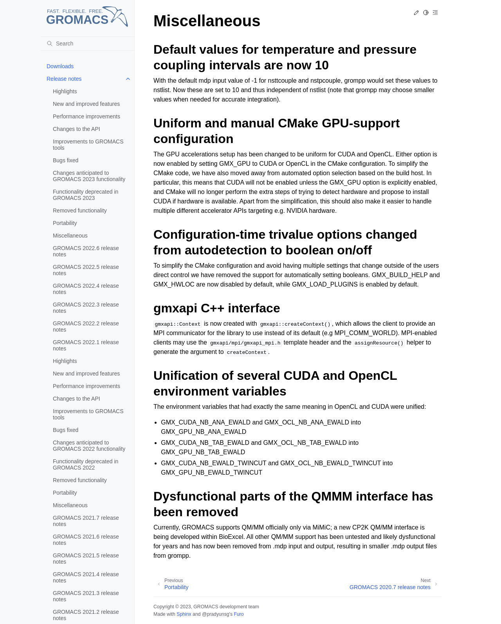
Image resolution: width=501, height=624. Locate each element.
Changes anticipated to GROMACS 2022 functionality (89, 445)
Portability (65, 223)
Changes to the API (76, 129)
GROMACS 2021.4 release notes (86, 577)
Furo (238, 614)
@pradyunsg (215, 614)
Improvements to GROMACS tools (88, 144)
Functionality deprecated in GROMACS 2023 (85, 195)
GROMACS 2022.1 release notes (86, 345)
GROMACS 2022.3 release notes (86, 307)
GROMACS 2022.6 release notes (86, 251)
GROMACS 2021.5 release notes (86, 558)
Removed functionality (80, 210)
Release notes (64, 79)
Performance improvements (86, 116)
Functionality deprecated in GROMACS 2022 (85, 464)
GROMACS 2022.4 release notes (86, 289)
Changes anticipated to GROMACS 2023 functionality (89, 176)
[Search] (87, 43)
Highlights (65, 91)
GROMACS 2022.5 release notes (86, 270)
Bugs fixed (65, 160)
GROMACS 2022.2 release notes (86, 326)
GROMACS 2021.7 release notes (86, 521)
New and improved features (86, 104)
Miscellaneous (70, 235)
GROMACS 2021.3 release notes (86, 596)
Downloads (60, 66)
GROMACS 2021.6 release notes (86, 539)
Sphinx (184, 614)
